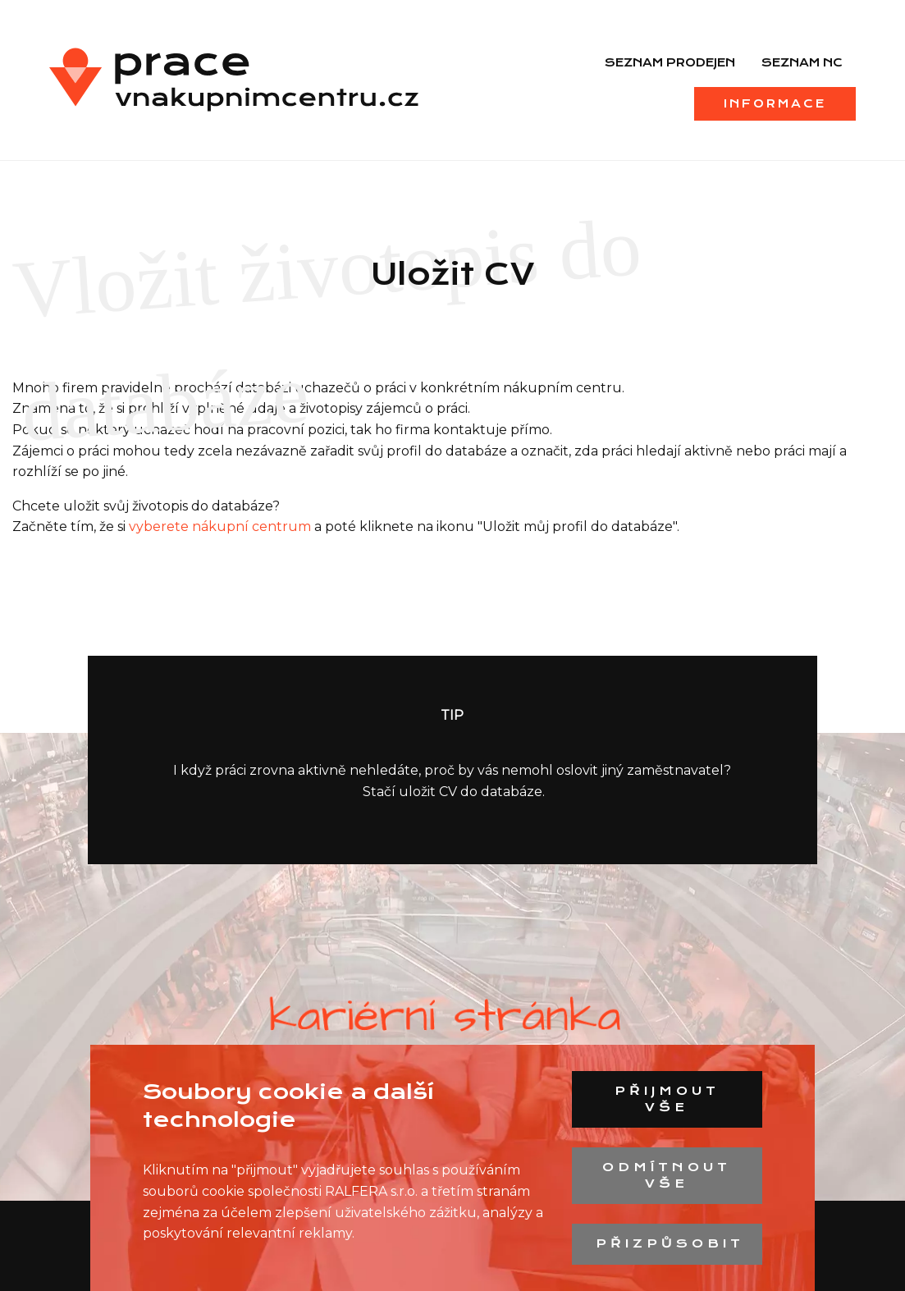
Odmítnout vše (666, 1175)
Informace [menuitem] (775, 103)
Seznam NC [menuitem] (802, 62)
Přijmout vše (667, 1099)
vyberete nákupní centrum (220, 526)
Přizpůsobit (670, 1243)
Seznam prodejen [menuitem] (670, 62)
